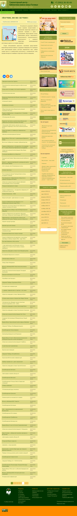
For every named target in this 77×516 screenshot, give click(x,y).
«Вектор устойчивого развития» (46, 100)
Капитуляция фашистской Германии (11, 334)
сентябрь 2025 (45, 211)
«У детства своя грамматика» (10, 345)
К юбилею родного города (48, 97)
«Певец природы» (7, 385)
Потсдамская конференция (9, 286)
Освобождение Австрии (8, 369)
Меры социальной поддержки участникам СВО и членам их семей (48, 106)
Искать (64, 33)
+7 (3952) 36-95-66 (63, 2)
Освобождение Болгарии (9, 405)
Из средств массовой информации (66, 226)
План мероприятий (17, 10)
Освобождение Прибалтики (9, 417)
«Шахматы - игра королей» (9, 445)
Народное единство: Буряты (9, 81)
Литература (63, 200)
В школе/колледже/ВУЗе (66, 223)
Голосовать (65, 242)
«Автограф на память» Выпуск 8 (10, 437)
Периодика (63, 203)
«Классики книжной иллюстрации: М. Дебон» (14, 342)
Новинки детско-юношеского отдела (12, 397)
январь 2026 (44, 200)
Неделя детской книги (47, 45)
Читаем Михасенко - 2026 (9, 193)
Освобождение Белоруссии (9, 421)
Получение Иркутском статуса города (12, 233)
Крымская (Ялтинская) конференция (12, 357)
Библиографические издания (65, 196)
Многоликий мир (45, 71)
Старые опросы (64, 245)
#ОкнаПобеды (44, 94)
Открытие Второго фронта (9, 441)
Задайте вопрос (66, 491)
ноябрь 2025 (44, 205)
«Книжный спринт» (7, 101)
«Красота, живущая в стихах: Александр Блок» (14, 306)
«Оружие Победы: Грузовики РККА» (11, 282)
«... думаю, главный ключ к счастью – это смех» (14, 290)
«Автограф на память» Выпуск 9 (10, 373)
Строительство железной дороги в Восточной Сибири (48, 146)
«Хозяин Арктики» (7, 170)
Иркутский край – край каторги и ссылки (13, 197)
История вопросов (65, 180)
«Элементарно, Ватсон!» (8, 258)
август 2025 (44, 214)
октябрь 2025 (44, 208)
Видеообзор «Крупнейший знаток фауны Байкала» (15, 322)
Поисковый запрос (65, 22)
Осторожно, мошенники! (7, 12)
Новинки (25, 10)
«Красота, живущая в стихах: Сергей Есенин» (14, 365)
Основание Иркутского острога (10, 254)
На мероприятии (65, 221)
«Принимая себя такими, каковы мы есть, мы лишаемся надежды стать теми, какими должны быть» (15, 126)
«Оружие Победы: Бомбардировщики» (12, 326)
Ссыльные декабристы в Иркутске (11, 154)
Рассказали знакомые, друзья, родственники (66, 218)
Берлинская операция (8, 349)
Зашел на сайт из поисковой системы (66, 236)
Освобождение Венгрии (8, 377)
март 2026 (44, 194)
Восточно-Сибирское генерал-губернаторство (14, 142)
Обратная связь (61, 503)
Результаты (63, 247)
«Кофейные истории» (8, 105)
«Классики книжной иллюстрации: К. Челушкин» (15, 429)
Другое (62, 240)
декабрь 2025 (45, 202)
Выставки (54, 10)
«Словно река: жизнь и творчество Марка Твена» (15, 298)
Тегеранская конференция (9, 476)
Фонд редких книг (65, 206)
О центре (6, 10)
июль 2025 (44, 217)
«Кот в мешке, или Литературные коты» (12, 166)
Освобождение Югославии (9, 413)
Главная (1, 10)
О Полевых (21, 494)
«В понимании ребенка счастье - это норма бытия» (49, 141)
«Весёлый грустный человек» (47, 126)
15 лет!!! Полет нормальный (48, 42)
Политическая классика (8, 93)
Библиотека (67, 76)
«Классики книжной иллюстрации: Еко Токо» (14, 314)
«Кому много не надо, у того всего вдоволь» (14, 89)
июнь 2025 (44, 220)
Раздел (62, 26)
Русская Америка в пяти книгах (10, 241)
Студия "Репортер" (52, 496)
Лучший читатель (51, 494)
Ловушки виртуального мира (10, 186)
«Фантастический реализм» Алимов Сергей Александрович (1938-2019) (49, 132)
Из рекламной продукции (64, 233)
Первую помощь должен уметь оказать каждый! (15, 453)
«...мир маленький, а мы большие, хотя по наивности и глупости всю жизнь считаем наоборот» (13, 247)
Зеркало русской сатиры (8, 225)
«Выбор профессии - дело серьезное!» (12, 361)
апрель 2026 (44, 191)
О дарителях (21, 496)
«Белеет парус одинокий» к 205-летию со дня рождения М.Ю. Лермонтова (49, 168)
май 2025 (43, 223)
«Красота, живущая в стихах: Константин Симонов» (15, 310)
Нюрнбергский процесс (8, 278)
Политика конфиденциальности (65, 501)
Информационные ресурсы (67, 183)
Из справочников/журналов (65, 230)
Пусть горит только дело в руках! (48, 32)
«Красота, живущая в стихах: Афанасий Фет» (14, 294)
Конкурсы (50, 492)
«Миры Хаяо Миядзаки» (8, 262)
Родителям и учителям (36, 10)
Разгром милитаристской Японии (11, 274)
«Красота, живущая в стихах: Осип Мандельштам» (15, 250)
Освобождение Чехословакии (10, 330)
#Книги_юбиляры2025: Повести (10, 401)
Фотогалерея (46, 10)
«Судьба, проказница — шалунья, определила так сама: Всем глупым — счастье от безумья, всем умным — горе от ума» (48, 176)
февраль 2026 (45, 197)
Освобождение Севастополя (10, 456)
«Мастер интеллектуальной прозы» (11, 134)
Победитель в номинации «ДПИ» (47, 51)
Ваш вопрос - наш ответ (48, 160)
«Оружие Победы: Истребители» (11, 353)
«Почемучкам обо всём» (8, 117)
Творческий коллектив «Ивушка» (47, 56)
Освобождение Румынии (9, 393)
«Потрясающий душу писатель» (10, 389)
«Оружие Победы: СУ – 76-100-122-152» (12, 460)
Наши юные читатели (46, 48)
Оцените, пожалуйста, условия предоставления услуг (67, 151)
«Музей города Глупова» (8, 221)
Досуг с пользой (62, 10)
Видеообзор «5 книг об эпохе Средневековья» (14, 425)
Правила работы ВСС (65, 186)
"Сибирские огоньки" (52, 491)
